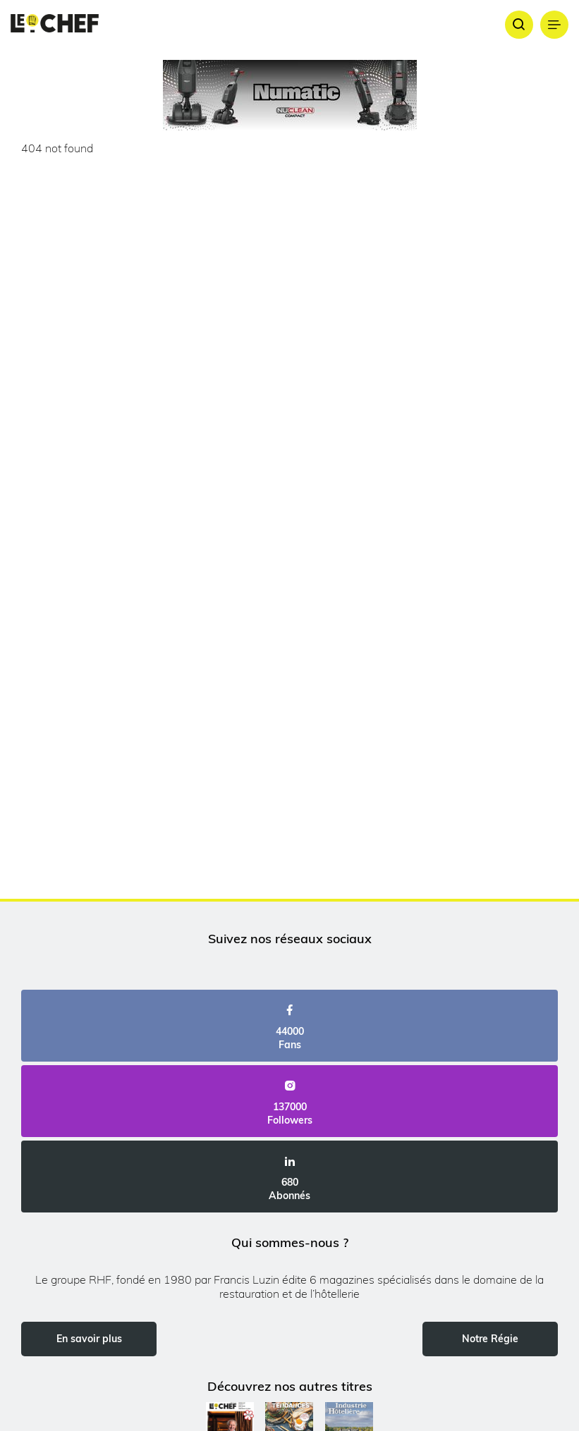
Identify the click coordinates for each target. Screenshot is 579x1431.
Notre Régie (490, 1338)
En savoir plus (89, 1338)
